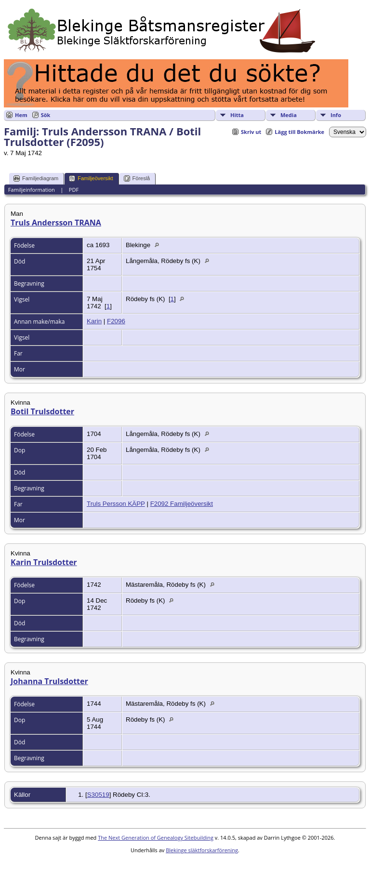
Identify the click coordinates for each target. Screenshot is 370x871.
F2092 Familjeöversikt (181, 503)
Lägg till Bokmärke (299, 131)
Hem (21, 115)
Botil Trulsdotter (42, 411)
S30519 (98, 794)
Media (288, 115)
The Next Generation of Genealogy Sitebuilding (155, 837)
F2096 (116, 321)
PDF (74, 189)
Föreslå (137, 178)
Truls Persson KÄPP (116, 503)
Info (335, 115)
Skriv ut (251, 131)
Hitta (237, 115)
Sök (46, 115)
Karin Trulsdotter (44, 562)
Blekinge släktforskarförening (202, 850)
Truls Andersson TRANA (56, 222)
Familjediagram (35, 178)
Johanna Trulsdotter (49, 681)
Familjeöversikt (91, 178)
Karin (94, 321)
